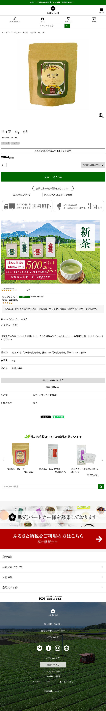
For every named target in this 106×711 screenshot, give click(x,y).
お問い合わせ (53, 637)
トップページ (7, 32)
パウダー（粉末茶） (21, 32)
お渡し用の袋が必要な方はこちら (52, 188)
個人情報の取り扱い (53, 624)
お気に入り (68, 19)
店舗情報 (7, 556)
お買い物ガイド (15, 19)
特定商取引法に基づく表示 (53, 631)
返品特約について (21, 194)
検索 (67, 26)
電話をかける (53, 665)
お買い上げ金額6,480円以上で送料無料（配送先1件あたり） (53, 2)
